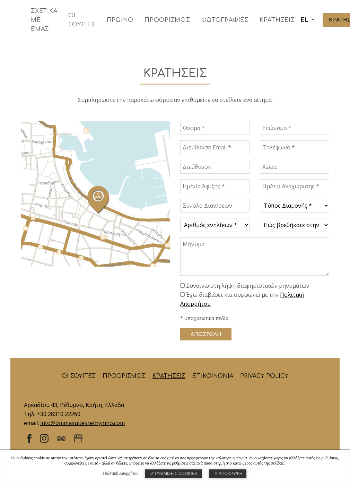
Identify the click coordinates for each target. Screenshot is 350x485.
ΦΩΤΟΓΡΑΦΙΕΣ (224, 20)
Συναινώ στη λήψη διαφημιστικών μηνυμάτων (247, 285)
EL (305, 20)
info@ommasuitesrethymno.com (82, 423)
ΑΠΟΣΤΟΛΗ (206, 334)
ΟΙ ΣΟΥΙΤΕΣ (81, 20)
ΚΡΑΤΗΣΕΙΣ (277, 20)
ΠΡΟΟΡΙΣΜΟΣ (167, 20)
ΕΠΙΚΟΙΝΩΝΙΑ (212, 376)
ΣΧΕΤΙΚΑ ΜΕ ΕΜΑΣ (44, 20)
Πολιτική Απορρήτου (120, 473)
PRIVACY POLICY (264, 376)
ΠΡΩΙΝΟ (120, 20)
